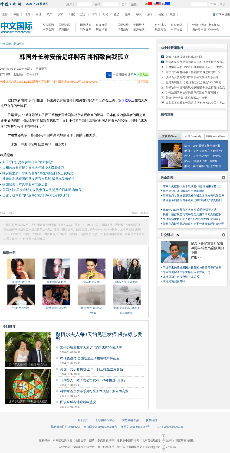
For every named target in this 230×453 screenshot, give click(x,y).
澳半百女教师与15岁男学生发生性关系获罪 (192, 77)
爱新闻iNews (169, 136)
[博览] (187, 166)
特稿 (203, 24)
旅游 (116, 14)
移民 (139, 14)
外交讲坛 (160, 24)
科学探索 (85, 29)
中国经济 (139, 24)
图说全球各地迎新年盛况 (78, 402)
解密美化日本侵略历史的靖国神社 (184, 191)
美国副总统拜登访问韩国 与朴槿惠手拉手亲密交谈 (197, 62)
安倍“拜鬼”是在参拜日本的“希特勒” (28, 162)
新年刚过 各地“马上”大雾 (91, 310)
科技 (72, 14)
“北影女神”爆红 (21, 308)
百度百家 (143, 81)
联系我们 (151, 420)
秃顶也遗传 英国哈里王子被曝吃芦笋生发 (90, 358)
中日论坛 (176, 29)
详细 (196, 257)
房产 (61, 14)
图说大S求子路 (21, 282)
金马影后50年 (91, 282)
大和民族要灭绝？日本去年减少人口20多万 (33, 167)
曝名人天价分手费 (126, 282)
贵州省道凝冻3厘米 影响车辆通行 (126, 310)
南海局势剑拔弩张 (174, 281)
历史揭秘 (101, 29)
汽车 (50, 14)
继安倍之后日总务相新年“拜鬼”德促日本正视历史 (37, 173)
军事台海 (48, 29)
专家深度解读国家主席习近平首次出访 (186, 272)
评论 (195, 24)
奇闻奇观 (101, 24)
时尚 (105, 14)
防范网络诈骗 (130, 420)
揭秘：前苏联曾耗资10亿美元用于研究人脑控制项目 (195, 214)
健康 (128, 14)
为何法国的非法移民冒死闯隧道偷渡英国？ (192, 92)
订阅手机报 (223, 14)
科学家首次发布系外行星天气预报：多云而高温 (94, 391)
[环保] (187, 150)
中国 (16, 14)
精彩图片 (64, 29)
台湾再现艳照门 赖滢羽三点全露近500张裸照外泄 (196, 82)
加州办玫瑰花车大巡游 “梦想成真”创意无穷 (91, 347)
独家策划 (176, 24)
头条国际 (48, 24)
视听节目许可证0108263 (65, 426)
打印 (3, 74)
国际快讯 (64, 24)
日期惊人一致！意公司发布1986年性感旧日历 (92, 380)
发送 (16, 74)
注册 (134, 4)
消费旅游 (123, 29)
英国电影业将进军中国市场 (209, 166)
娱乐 (83, 14)
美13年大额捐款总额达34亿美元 (28, 364)
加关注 (143, 74)
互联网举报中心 (105, 420)
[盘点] (187, 145)
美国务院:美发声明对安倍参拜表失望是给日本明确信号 (41, 190)
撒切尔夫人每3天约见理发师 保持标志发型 (99, 337)
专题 (172, 14)
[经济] (187, 156)
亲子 (150, 14)
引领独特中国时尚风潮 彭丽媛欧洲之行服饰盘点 (195, 87)
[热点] (187, 161)
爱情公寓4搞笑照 (56, 308)
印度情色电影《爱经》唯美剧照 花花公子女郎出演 (197, 67)
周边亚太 (19, 43)
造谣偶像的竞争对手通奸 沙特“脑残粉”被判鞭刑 (192, 200)
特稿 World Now (216, 136)
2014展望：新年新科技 (207, 145)
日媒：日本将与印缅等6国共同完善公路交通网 (35, 195)
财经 (38, 14)
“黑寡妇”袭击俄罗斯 (205, 161)
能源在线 (139, 29)
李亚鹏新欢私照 (56, 282)
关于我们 (83, 420)
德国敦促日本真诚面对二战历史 (25, 184)
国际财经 (123, 24)
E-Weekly (213, 29)
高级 (222, 4)
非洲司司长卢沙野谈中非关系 (181, 276)
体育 (94, 14)
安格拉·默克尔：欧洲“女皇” (210, 150)
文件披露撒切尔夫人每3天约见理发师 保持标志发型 (194, 219)
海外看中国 (199, 29)
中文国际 (5, 43)
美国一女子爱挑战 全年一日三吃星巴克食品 (91, 369)
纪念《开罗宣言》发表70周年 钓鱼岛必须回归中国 (207, 248)
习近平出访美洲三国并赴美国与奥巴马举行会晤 (192, 267)
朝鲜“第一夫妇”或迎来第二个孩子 (186, 97)
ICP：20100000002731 (170, 426)
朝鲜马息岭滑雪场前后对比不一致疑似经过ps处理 (193, 223)
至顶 (163, 443)
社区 (161, 14)
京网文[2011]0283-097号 (135, 426)
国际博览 (85, 24)
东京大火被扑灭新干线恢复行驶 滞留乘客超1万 (192, 186)
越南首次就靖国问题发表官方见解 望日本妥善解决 (38, 179)
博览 (27, 14)
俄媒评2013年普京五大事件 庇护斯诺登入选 (190, 209)
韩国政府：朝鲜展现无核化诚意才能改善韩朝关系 (193, 195)
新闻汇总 (214, 24)
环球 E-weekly (192, 136)
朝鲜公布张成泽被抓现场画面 (184, 56)
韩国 (12, 212)
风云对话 (160, 29)
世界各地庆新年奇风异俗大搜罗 (28, 401)
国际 (5, 14)
